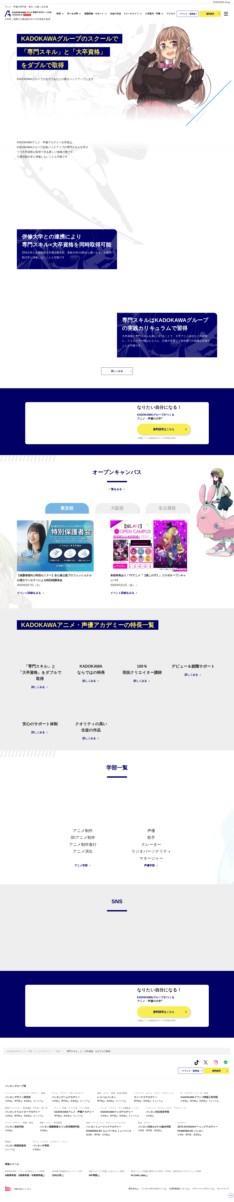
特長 (58, 1070)
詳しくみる (121, 366)
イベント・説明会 (189, 13)
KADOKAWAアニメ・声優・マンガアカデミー (29, 1070)
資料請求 (213, 13)
